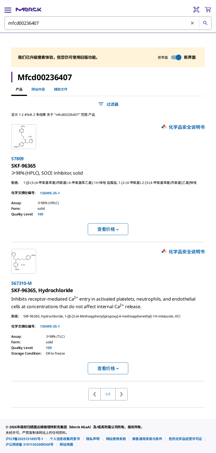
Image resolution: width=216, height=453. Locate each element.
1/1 (108, 394)
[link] (47, 170)
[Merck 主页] (28, 9)
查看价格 (108, 229)
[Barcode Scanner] (196, 9)
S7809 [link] (17, 158)
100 (40, 214)
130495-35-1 (50, 193)
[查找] (205, 23)
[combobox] (108, 23)
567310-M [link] (21, 283)
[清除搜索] (192, 23)
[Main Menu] (7, 9)
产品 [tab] (19, 89)
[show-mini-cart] (208, 9)
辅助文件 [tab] (61, 89)
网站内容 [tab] (38, 89)
